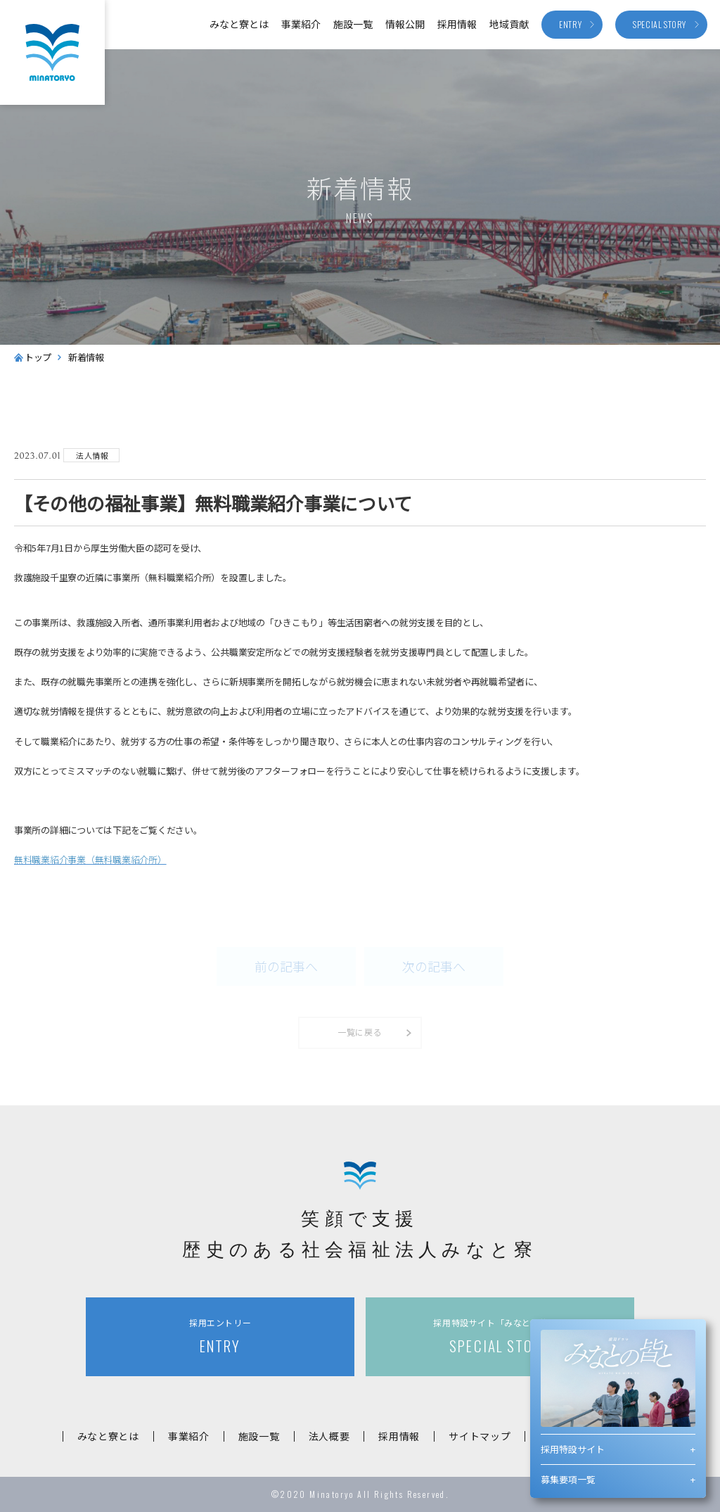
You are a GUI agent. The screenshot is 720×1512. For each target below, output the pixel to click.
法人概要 (329, 1436)
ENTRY (220, 1336)
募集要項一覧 (568, 1479)
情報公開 (405, 24)
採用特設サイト (573, 1449)
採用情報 (457, 24)
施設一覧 (353, 24)
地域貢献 (509, 24)
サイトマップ (479, 1436)
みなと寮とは (239, 24)
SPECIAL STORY (500, 1336)
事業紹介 (301, 24)
